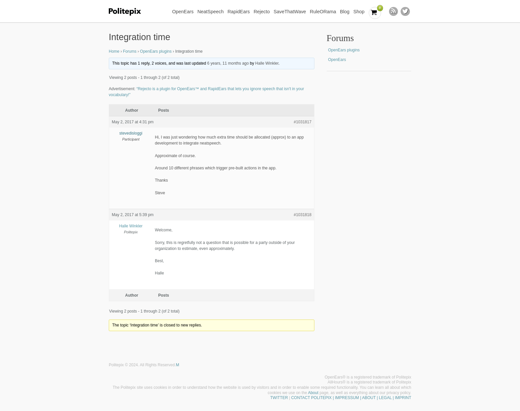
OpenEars (183, 11)
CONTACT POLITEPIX (311, 397)
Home (114, 51)
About (313, 392)
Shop (358, 11)
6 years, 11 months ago (228, 63)
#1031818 (302, 214)
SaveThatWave (290, 11)
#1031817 (302, 122)
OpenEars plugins (155, 51)
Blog (345, 11)
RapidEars (239, 11)
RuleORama (323, 11)
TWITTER (279, 397)
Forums (130, 51)
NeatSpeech (210, 11)
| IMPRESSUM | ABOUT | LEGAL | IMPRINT (371, 397)
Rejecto (262, 11)
